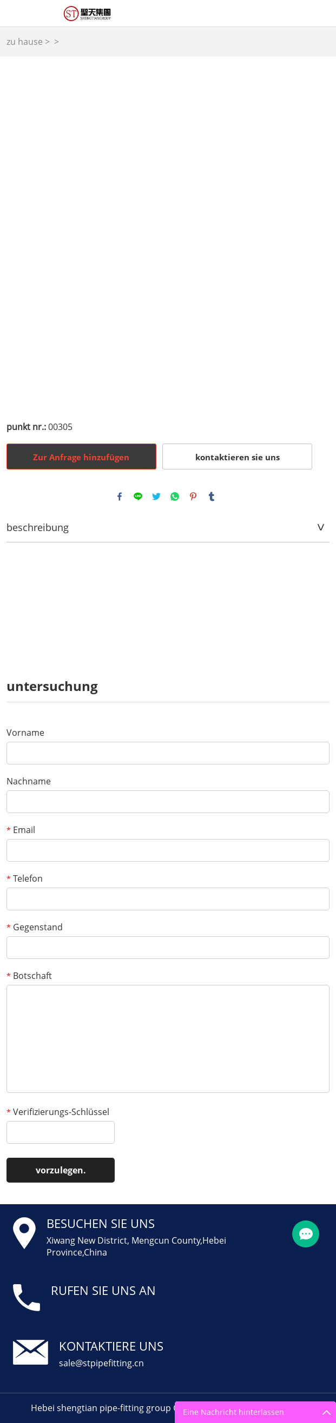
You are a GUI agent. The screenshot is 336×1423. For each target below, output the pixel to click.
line (138, 496)
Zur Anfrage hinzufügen (81, 457)
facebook (119, 496)
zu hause (24, 42)
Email (20, 830)
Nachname (28, 781)
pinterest (193, 496)
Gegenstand (34, 927)
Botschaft (29, 976)
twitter (156, 496)
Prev (21, 232)
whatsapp (174, 496)
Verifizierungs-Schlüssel (57, 1112)
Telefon (24, 878)
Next (315, 232)
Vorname (25, 733)
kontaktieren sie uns (237, 457)
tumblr (211, 496)
